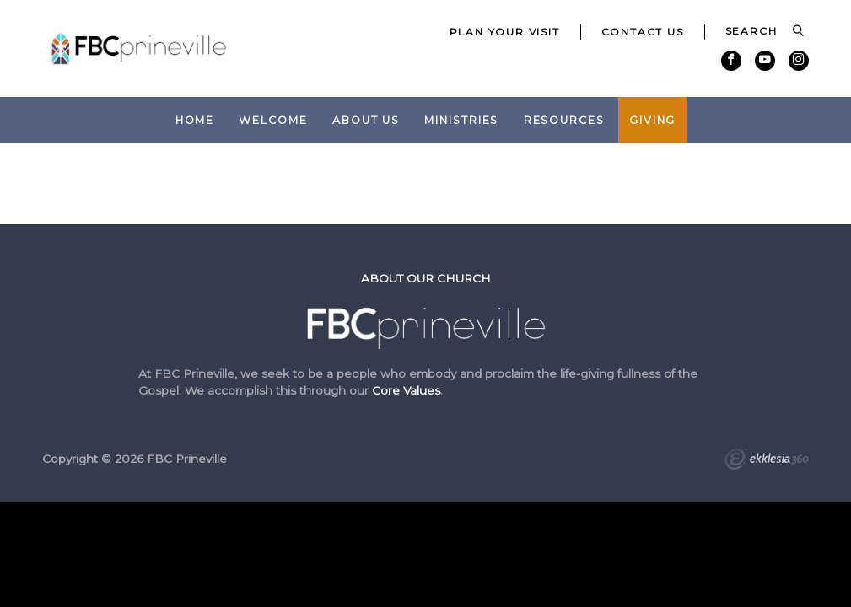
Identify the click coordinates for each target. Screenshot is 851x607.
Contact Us (642, 31)
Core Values (406, 390)
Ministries (461, 120)
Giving (652, 120)
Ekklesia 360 (766, 461)
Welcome (273, 120)
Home (195, 120)
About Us (366, 120)
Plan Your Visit (505, 31)
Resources (564, 120)
